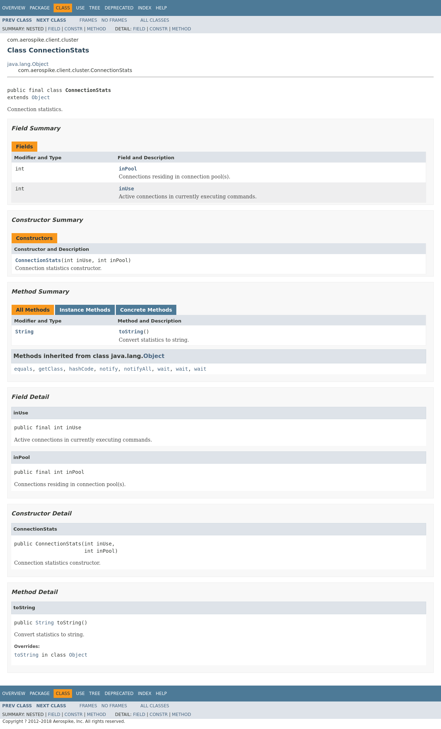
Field (54, 28)
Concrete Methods (146, 310)
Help (161, 7)
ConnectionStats (38, 260)
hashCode (81, 369)
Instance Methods (84, 310)
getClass (50, 369)
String (24, 331)
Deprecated (119, 7)
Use (80, 7)
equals (23, 369)
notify (109, 369)
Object (41, 97)
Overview (13, 7)
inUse (126, 188)
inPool (128, 169)
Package (40, 7)
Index (145, 7)
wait (164, 369)
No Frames (114, 20)
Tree (94, 7)
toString (131, 331)
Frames (88, 20)
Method (96, 28)
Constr (73, 28)
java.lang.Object (28, 64)
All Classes (154, 20)
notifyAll (137, 369)
